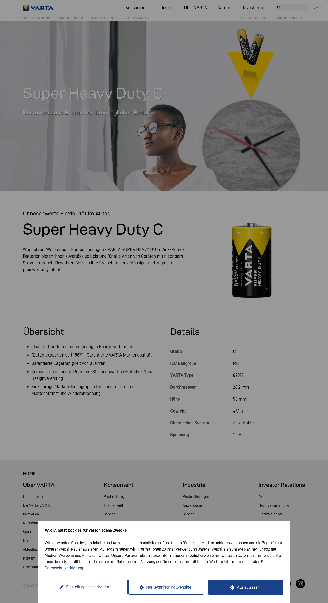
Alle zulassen (248, 587)
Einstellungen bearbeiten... (87, 587)
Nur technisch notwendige (168, 587)
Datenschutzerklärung (64, 568)
